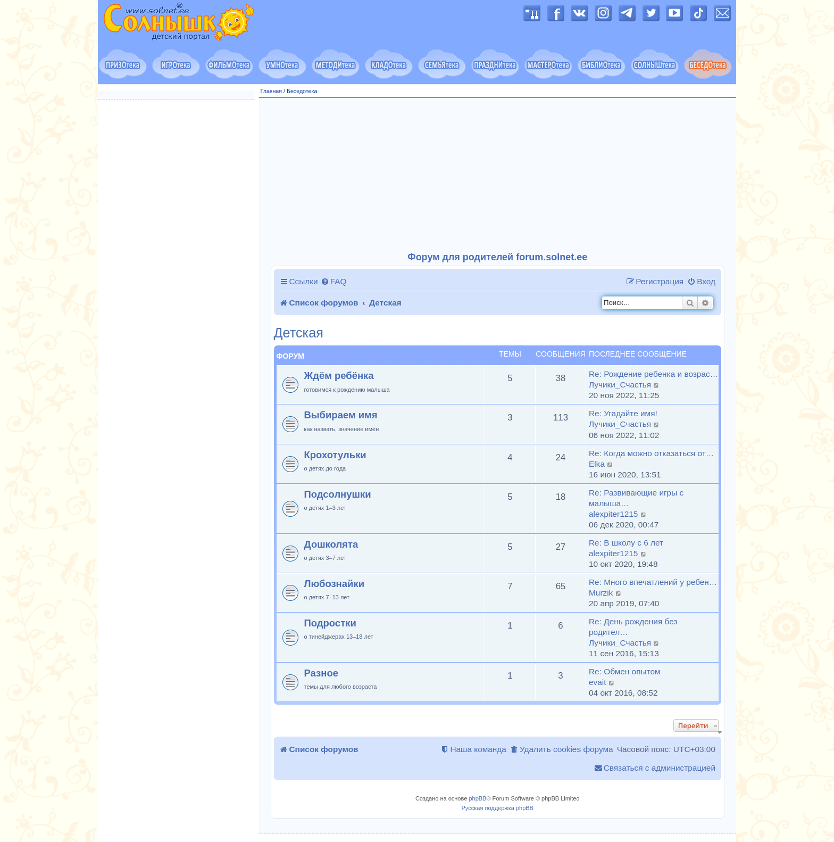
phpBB (477, 798)
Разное (321, 673)
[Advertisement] (497, 175)
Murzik (601, 592)
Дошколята (331, 544)
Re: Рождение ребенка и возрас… (653, 373)
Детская (298, 333)
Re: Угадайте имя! (623, 413)
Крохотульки (335, 454)
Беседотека (302, 91)
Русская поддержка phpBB (497, 808)
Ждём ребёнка (339, 375)
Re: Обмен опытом (625, 671)
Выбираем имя (341, 414)
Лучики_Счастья (620, 384)
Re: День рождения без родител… (633, 627)
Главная (271, 91)
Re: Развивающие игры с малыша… (636, 498)
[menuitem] (334, 282)
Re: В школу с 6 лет (626, 542)
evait (597, 682)
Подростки (330, 623)
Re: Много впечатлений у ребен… (653, 582)
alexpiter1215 (613, 513)
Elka (597, 463)
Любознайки (334, 583)
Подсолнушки (337, 494)
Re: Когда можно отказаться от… (651, 453)
